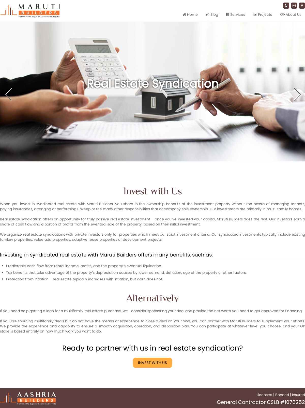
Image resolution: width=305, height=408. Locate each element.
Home (190, 14)
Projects (262, 14)
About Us (290, 14)
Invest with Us (152, 362)
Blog (212, 14)
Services (235, 14)
